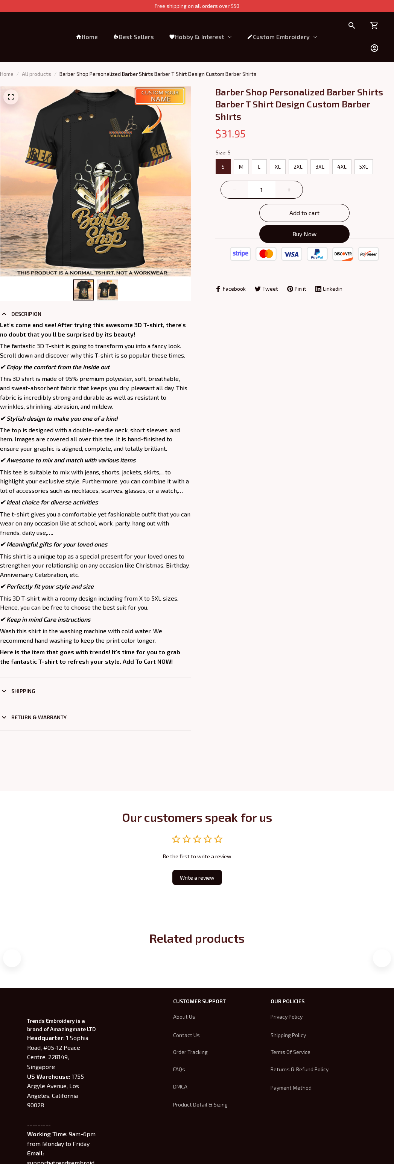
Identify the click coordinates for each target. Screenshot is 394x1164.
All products (36, 74)
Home (7, 74)
